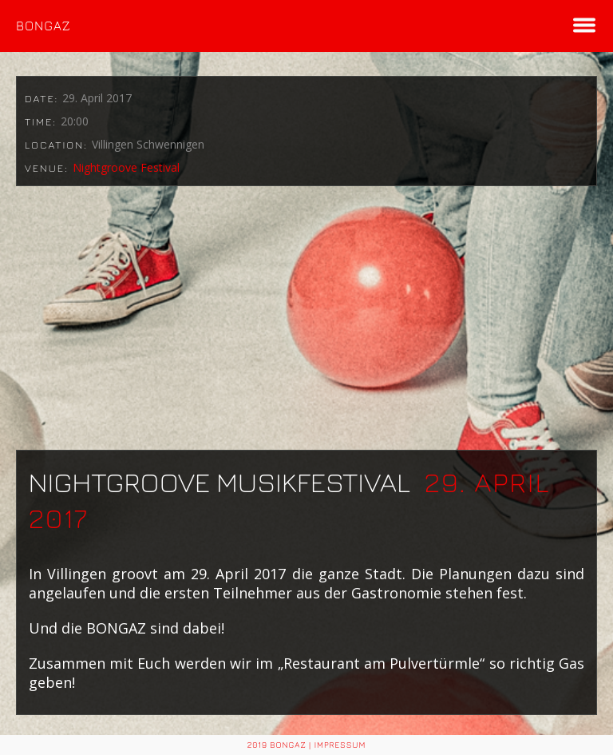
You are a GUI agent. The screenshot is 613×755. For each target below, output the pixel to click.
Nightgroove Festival (126, 167)
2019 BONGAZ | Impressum (306, 744)
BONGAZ (43, 25)
